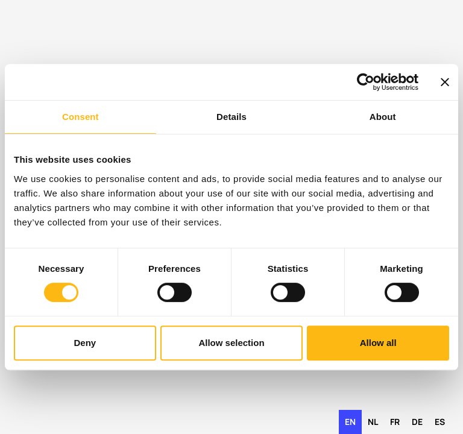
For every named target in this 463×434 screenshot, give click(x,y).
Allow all (378, 343)
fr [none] (395, 421)
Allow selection (231, 343)
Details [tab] (231, 117)
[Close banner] (445, 82)
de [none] (417, 421)
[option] (373, 422)
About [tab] (383, 117)
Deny (85, 343)
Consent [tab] (80, 117)
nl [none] (373, 421)
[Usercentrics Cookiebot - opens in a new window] (365, 82)
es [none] (440, 421)
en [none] (350, 421)
